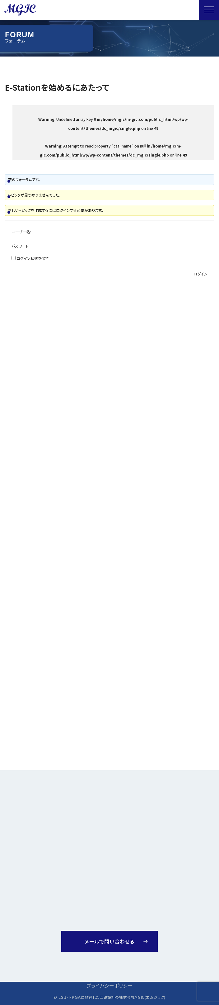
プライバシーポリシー (109, 985)
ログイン (200, 273)
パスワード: (21, 245)
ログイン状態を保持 (32, 258)
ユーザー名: (21, 231)
